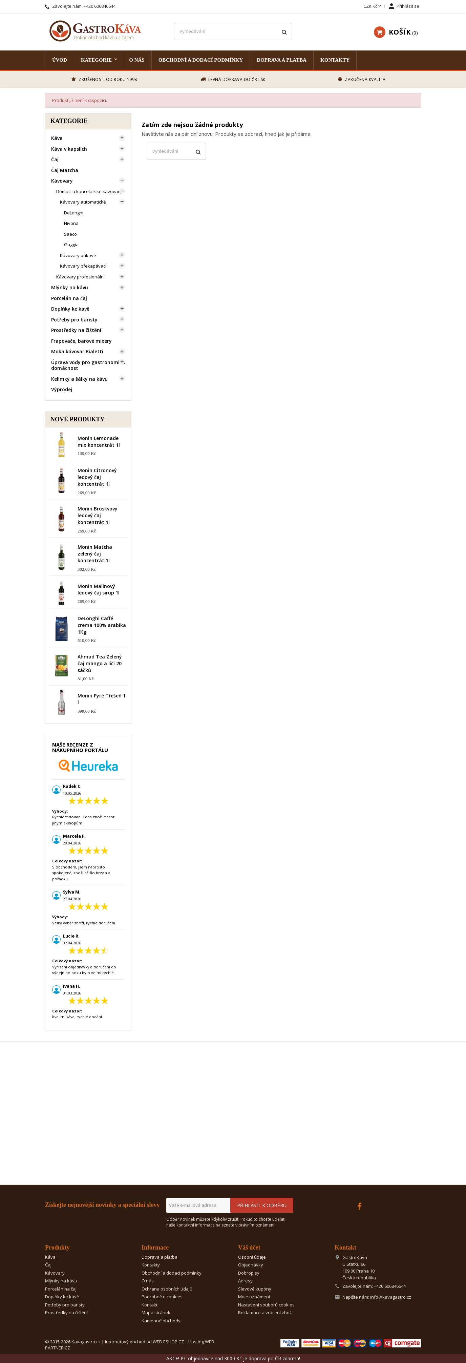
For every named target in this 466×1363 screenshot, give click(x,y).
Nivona (71, 223)
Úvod (59, 60)
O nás (136, 60)
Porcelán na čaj (69, 298)
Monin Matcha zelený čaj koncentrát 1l (95, 554)
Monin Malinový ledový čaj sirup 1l (99, 589)
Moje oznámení (254, 1297)
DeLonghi (73, 213)
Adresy (245, 1281)
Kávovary (62, 180)
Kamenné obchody (161, 1321)
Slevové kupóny (254, 1289)
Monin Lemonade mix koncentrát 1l (99, 441)
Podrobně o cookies (162, 1297)
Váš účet (249, 1247)
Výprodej (61, 389)
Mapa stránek (156, 1312)
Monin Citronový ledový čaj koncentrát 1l (97, 477)
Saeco (70, 234)
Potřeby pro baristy (74, 319)
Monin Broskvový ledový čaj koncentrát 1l (98, 515)
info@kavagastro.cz (390, 1297)
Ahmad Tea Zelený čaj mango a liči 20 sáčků (100, 663)
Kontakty (335, 60)
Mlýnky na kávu (69, 287)
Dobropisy (248, 1273)
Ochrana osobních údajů (167, 1289)
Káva (57, 138)
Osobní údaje (252, 1257)
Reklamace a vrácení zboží (265, 1312)
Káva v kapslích (69, 149)
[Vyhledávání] (233, 31)
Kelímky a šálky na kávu (79, 379)
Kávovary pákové (78, 255)
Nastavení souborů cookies (266, 1305)
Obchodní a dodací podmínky (200, 60)
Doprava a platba (281, 60)
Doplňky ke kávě (70, 309)
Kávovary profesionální (80, 277)
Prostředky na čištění (76, 330)
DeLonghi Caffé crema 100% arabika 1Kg (102, 625)
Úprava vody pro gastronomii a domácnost (88, 365)
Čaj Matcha (64, 170)
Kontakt (149, 1305)
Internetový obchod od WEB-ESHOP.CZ (144, 1342)
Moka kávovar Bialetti (77, 351)
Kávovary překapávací (83, 266)
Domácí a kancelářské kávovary (89, 191)
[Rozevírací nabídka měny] (372, 6)
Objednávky (250, 1265)
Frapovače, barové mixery (81, 341)
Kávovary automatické (83, 202)
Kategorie (96, 60)
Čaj (55, 159)
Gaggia (71, 245)
